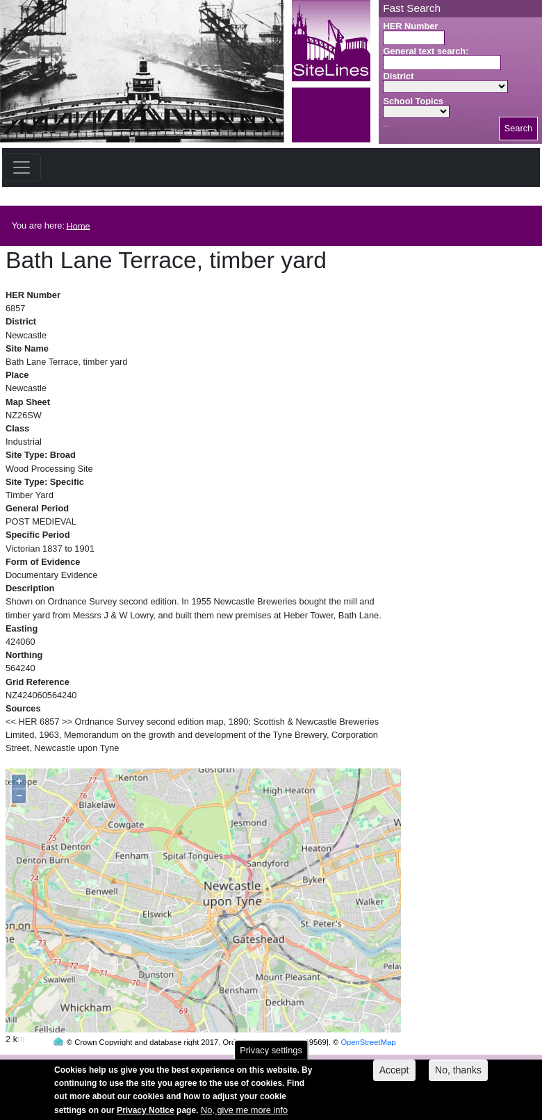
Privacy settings (271, 1055)
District (398, 76)
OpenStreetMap (367, 1016)
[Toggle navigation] (21, 167)
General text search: (425, 51)
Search (518, 128)
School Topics (413, 101)
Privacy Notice (145, 1115)
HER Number (410, 26)
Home (78, 225)
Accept (394, 1074)
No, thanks (458, 1074)
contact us (362, 1062)
